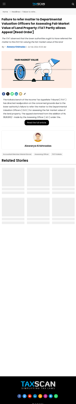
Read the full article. (36, 122)
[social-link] (25, 94)
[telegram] (51, 396)
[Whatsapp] (12, 94)
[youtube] (30, 396)
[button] (4, 5)
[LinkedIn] (16, 94)
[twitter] (25, 396)
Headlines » (16, 12)
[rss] (40, 396)
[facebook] (3, 94)
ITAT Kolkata (57, 154)
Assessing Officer (42, 154)
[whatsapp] (56, 396)
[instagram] (45, 396)
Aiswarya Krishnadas (16, 47)
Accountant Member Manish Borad (17, 154)
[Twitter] (8, 94)
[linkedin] (35, 396)
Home (5, 12)
